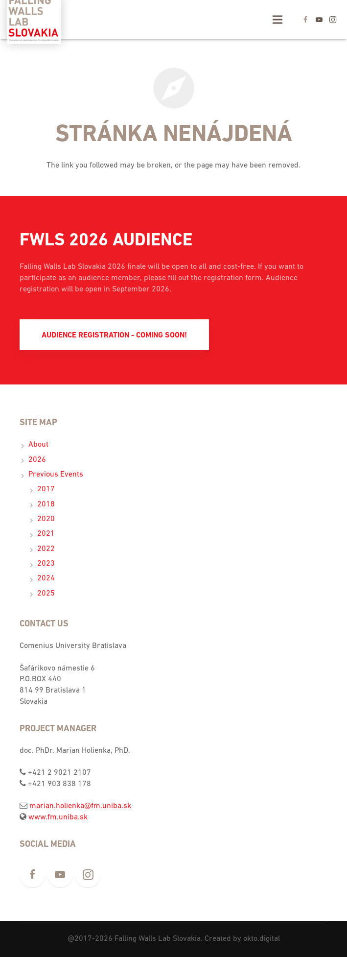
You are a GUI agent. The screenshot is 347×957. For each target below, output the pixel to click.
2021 (46, 534)
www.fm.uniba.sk (58, 817)
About (38, 445)
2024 (46, 578)
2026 (37, 460)
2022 (46, 549)
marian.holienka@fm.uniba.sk (80, 806)
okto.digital (261, 939)
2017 (46, 489)
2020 (46, 519)
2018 (46, 504)
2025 (46, 594)
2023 (46, 564)
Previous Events (55, 474)
